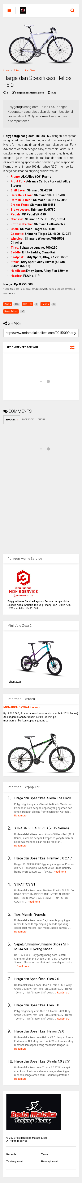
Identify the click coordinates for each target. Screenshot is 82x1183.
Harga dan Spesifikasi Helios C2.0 (39, 1031)
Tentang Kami (14, 1161)
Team (44, 1154)
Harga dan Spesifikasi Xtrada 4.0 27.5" (42, 1061)
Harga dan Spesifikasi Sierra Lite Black (42, 798)
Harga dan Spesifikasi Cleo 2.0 (36, 979)
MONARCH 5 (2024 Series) (21, 707)
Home (6, 70)
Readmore (20, 815)
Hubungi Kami (49, 1161)
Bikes (17, 70)
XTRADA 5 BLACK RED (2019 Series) (41, 828)
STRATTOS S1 (24, 884)
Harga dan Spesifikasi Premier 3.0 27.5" (43, 858)
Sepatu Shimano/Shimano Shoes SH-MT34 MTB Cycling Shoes (41, 946)
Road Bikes (30, 70)
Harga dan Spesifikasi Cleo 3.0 (36, 1005)
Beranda (11, 1154)
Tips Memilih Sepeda (30, 914)
